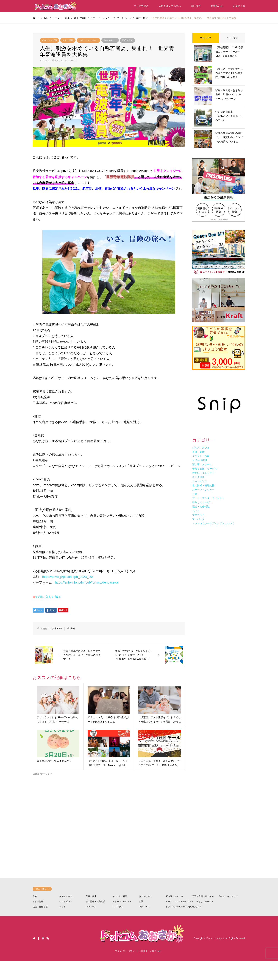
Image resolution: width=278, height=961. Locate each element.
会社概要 (196, 6)
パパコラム (117, 906)
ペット (62, 906)
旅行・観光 (127, 40)
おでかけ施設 (145, 896)
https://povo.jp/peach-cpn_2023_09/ (67, 577)
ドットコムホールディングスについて (184, 906)
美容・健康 (91, 896)
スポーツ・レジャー (88, 40)
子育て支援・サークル (202, 896)
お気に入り (239, 6)
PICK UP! (205, 37)
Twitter (34, 938)
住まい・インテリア (228, 896)
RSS (47, 938)
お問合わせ (217, 6)
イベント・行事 (49, 40)
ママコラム (232, 37)
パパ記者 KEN (55, 628)
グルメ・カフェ (66, 896)
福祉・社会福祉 (40, 906)
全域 (73, 628)
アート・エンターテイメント (179, 901)
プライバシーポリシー (125, 951)
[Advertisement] (109, 813)
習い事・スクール (174, 896)
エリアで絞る (141, 6)
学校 (35, 896)
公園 (141, 901)
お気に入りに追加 (48, 597)
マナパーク (144, 906)
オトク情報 (68, 40)
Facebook (38, 938)
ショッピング (65, 901)
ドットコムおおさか (215, 938)
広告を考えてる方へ (170, 6)
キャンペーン (110, 40)
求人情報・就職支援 (95, 901)
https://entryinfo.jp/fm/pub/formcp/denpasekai (87, 582)
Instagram (43, 938)
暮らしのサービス (204, 901)
